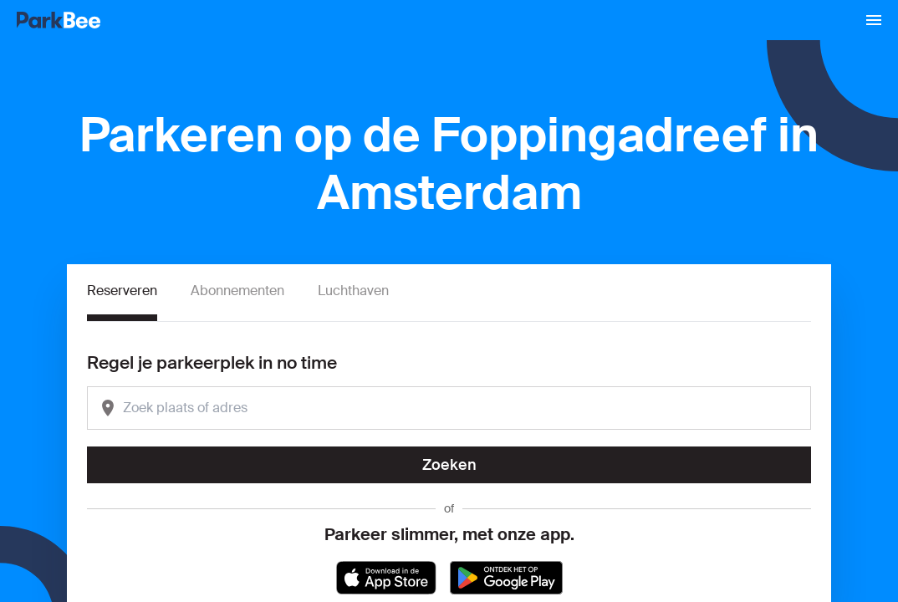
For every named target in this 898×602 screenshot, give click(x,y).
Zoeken (449, 465)
